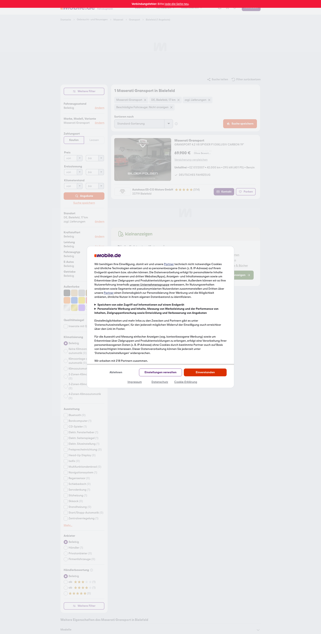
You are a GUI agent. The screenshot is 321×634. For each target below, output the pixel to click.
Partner (169, 264)
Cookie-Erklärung (185, 382)
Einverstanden (205, 372)
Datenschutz (159, 382)
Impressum (135, 382)
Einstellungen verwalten (160, 372)
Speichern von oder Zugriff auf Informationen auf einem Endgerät (140, 304)
